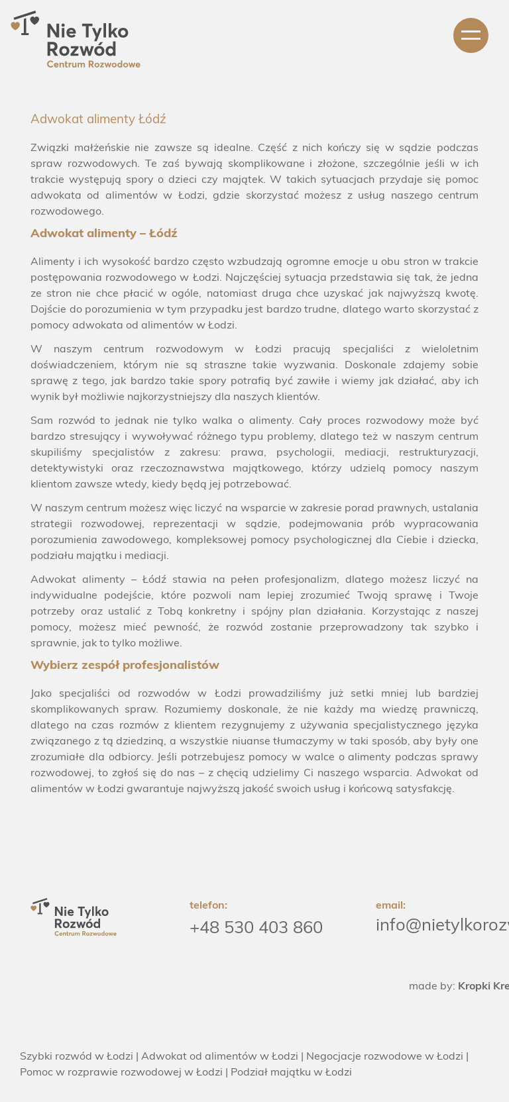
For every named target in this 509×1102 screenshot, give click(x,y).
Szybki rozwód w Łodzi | (79, 1057)
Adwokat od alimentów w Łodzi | (222, 1057)
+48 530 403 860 (256, 929)
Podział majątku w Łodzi (291, 1073)
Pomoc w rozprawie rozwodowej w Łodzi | (124, 1073)
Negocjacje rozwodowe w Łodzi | (387, 1057)
